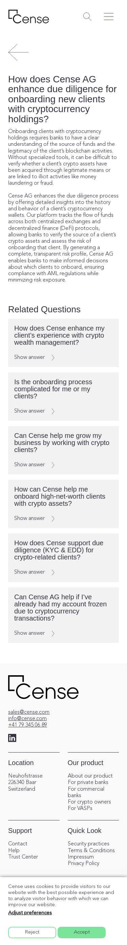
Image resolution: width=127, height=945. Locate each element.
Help (14, 851)
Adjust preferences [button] (30, 913)
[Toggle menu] (109, 16)
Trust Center (23, 857)
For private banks (88, 782)
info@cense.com (27, 718)
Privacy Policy (83, 863)
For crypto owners (89, 802)
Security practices (88, 844)
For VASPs (80, 808)
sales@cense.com (28, 712)
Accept (82, 932)
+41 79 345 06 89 (27, 725)
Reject (32, 932)
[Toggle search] (87, 16)
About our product (90, 776)
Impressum (81, 857)
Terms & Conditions (91, 851)
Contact (17, 844)
